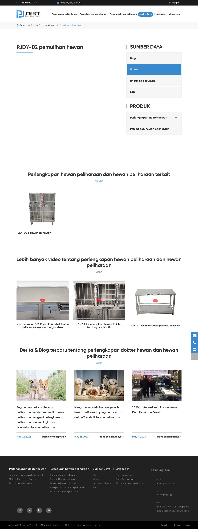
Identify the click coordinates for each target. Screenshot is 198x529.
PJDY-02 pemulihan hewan (70, 25)
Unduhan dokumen (142, 80)
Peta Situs (166, 525)
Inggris (174, 3)
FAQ (132, 92)
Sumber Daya (37, 25)
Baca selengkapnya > (54, 436)
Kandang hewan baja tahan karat (26, 476)
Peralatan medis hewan (20, 484)
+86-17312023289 (26, 3)
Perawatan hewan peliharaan (130, 484)
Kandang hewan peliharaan (63, 476)
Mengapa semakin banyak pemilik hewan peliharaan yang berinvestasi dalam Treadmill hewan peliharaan (98, 412)
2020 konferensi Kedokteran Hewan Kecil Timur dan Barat (155, 410)
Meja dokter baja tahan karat (24, 480)
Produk (140, 106)
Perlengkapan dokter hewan (154, 117)
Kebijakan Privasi (182, 525)
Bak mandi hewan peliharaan (64, 493)
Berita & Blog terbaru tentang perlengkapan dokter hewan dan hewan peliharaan (99, 353)
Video (51, 25)
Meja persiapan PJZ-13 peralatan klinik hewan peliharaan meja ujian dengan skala (42, 326)
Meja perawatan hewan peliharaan (67, 488)
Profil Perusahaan (124, 476)
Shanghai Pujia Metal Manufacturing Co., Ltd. (42, 525)
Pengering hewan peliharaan (64, 484)
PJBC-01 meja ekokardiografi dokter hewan (155, 325)
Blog (133, 58)
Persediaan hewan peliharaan (154, 129)
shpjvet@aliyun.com (69, 3)
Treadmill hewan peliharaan (63, 480)
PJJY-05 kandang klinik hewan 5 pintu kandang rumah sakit (99, 326)
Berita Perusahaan (125, 480)
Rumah (23, 25)
